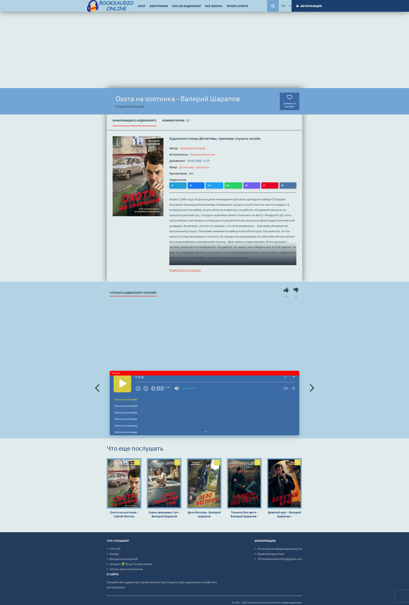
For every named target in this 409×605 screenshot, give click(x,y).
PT (212, 185)
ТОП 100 (114, 548)
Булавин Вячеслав (202, 154)
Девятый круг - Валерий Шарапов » (284, 514)
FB (180, 185)
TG (172, 185)
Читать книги (237, 6)
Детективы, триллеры (216, 138)
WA (197, 185)
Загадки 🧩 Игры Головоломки (130, 564)
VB (205, 185)
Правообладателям (270, 553)
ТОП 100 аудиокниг (186, 6)
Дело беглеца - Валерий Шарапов (204, 514)
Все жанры (213, 6)
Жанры (114, 553)
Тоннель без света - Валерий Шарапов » (244, 514)
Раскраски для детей (123, 559)
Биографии (159, 6)
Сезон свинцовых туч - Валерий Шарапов (164, 514)
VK (220, 185)
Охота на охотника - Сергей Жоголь (124, 514)
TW (188, 185)
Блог (142, 6)
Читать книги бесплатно (126, 569)
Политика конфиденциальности (279, 548)
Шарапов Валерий (192, 148)
